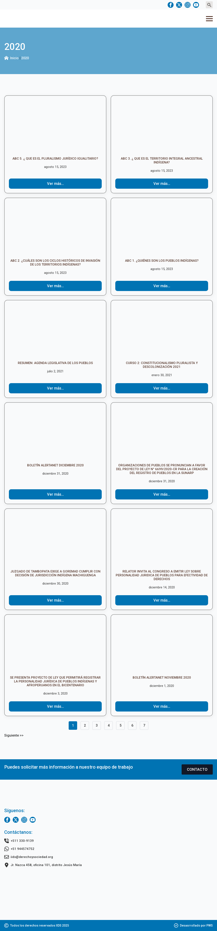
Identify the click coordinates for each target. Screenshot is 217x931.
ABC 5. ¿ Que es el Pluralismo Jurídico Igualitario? (55, 158)
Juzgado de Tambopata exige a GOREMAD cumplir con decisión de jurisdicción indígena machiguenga (55, 573)
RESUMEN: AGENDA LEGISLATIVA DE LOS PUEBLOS (55, 363)
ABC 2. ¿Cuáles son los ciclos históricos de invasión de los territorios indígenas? (55, 262)
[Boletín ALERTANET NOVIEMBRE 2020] (161, 645)
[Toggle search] (209, 4)
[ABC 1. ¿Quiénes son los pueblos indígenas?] (161, 228)
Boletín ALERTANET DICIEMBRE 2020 (55, 465)
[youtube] (196, 5)
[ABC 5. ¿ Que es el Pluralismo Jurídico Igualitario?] (55, 126)
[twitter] (179, 5)
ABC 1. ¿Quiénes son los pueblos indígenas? (162, 261)
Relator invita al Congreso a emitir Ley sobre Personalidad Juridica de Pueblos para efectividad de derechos (162, 575)
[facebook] (171, 5)
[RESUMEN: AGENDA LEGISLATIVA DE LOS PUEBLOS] (55, 331)
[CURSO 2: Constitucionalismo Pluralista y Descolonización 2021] (161, 331)
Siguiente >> (14, 735)
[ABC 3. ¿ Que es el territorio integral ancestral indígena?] (161, 126)
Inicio (14, 58)
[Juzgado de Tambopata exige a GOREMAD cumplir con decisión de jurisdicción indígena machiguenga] (55, 539)
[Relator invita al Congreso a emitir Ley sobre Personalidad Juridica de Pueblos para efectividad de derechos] (161, 539)
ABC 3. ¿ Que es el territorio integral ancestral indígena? (162, 160)
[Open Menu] (209, 18)
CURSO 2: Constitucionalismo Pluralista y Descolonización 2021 (162, 365)
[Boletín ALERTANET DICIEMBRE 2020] (55, 433)
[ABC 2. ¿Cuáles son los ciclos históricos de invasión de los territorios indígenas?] (55, 228)
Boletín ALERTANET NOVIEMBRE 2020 (162, 677)
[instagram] (188, 5)
